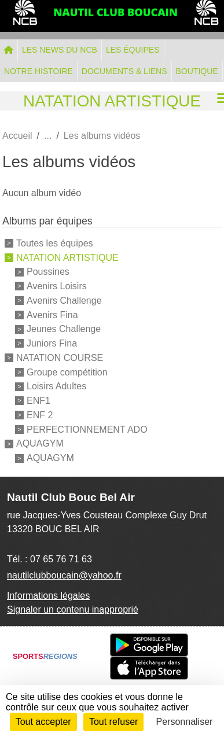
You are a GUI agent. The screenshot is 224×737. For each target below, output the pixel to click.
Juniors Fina (52, 343)
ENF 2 (40, 415)
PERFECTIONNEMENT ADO (87, 429)
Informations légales (48, 595)
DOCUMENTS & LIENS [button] (124, 71)
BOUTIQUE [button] (197, 71)
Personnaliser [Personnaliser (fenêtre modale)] (184, 722)
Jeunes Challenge (64, 329)
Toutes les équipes (54, 243)
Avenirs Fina (52, 314)
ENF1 (38, 401)
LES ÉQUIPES (133, 49)
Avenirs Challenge (64, 300)
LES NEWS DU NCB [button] (59, 49)
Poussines (48, 272)
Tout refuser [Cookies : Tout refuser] (113, 722)
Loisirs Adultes (56, 386)
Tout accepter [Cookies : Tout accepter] (43, 722)
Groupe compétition (67, 372)
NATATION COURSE (59, 358)
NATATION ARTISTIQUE (67, 257)
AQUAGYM (40, 443)
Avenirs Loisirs (57, 286)
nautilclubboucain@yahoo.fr (64, 575)
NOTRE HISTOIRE (38, 71)
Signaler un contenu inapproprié (72, 609)
